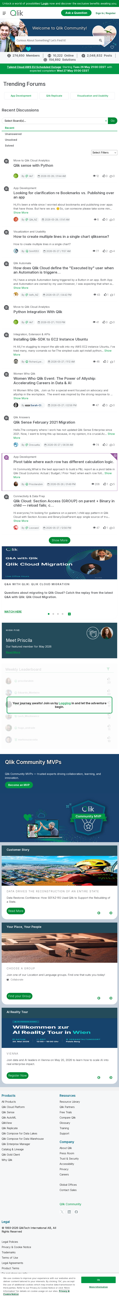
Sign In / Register (106, 13)
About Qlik (66, 1148)
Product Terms (10, 1268)
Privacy (64, 1169)
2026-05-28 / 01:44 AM (51, 176)
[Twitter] (62, 1211)
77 (96, 251)
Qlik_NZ (33, 219)
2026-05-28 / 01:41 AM (55, 219)
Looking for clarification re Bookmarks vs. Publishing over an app (63, 195)
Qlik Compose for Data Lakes (19, 1133)
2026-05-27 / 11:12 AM (61, 361)
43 (97, 294)
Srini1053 (34, 251)
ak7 (31, 176)
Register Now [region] (17, 1075)
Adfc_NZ (33, 294)
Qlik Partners (67, 1107)
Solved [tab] (9, 145)
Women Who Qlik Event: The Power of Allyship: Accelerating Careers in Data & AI (54, 380)
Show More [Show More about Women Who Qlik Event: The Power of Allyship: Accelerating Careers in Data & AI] (20, 398)
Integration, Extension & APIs (31, 334)
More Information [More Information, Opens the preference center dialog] (98, 1287)
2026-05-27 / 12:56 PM (57, 527)
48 (96, 361)
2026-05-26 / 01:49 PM (61, 484)
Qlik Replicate (54, 95)
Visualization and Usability (92, 95)
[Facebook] (76, 1211)
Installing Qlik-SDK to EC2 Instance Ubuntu (50, 339)
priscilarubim (36, 484)
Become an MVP (19, 785)
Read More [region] (15, 911)
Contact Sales (68, 1190)
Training (64, 1128)
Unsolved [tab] (11, 139)
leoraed (34, 527)
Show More (60, 540)
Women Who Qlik (24, 373)
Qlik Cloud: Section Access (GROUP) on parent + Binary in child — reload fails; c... (64, 503)
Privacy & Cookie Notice (16, 1247)
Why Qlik (7, 1160)
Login (44, 3)
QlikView (7, 1122)
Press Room (67, 1153)
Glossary (65, 1122)
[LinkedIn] (69, 1211)
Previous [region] (98, 913)
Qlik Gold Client (11, 1154)
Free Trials (66, 1112)
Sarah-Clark (37, 405)
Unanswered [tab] (13, 134)
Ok (98, 1279)
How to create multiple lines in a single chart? (42, 244)
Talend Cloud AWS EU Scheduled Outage (34, 67)
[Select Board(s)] (56, 121)
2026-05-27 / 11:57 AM (57, 251)
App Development (21, 95)
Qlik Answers (21, 417)
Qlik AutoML (9, 1117)
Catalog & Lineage (13, 1149)
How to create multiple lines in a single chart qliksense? (61, 236)
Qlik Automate (22, 263)
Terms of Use (10, 1257)
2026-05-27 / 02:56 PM (62, 405)
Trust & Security (69, 1158)
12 (96, 176)
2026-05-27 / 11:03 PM (51, 322)
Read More (13, 652)
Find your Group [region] (19, 996)
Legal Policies (10, 1241)
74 (96, 444)
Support (64, 1133)
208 (96, 484)
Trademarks (9, 1252)
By (27, 176)
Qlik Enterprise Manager (16, 1144)
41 (96, 322)
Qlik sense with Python (33, 165)
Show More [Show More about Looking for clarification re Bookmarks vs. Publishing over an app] (20, 212)
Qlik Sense (8, 1112)
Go (113, 120)
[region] (59, 1284)
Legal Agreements (12, 1263)
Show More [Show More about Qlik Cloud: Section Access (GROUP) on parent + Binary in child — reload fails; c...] (20, 520)
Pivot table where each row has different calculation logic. (63, 462)
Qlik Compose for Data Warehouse (23, 1138)
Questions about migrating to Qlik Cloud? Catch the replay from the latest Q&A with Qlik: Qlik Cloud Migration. (58, 595)
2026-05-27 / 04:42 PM (57, 294)
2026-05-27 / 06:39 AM (58, 444)
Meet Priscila (19, 640)
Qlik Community (70, 1204)
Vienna (12, 1053)
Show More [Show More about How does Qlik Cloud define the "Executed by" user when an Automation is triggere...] (20, 287)
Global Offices (68, 1184)
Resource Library (70, 1101)
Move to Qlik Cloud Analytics (31, 160)
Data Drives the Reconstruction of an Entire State (53, 891)
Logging (65, 703)
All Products (9, 1101)
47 (95, 405)
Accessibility (67, 1164)
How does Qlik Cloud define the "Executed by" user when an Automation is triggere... (63, 270)
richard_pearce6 (38, 361)
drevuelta (34, 444)
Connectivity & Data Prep (29, 496)
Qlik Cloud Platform (13, 1107)
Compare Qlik (68, 1117)
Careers (64, 1174)
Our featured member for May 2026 (28, 646)
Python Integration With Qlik (37, 312)
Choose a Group (21, 968)
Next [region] (111, 913)
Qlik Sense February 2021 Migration (44, 422)
